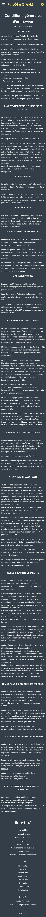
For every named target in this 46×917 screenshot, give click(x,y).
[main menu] (4, 4)
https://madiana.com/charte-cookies (15, 779)
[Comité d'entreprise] (23, 901)
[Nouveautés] (23, 866)
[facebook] (16, 823)
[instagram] (23, 823)
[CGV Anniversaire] (23, 834)
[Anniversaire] (23, 876)
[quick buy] (42, 4)
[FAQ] (23, 841)
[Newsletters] (23, 879)
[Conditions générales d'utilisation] (23, 848)
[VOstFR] (23, 869)
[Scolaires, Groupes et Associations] (23, 904)
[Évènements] (23, 873)
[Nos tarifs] (23, 883)
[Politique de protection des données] (23, 854)
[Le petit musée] (23, 886)
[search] (10, 4)
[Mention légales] (23, 851)
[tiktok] (30, 823)
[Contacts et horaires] (23, 837)
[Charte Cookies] (23, 844)
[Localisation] (23, 890)
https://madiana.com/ (25, 88)
